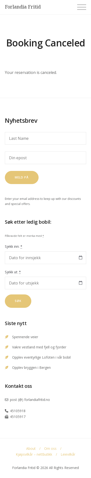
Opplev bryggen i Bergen (31, 367)
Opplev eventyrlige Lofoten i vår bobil (41, 357)
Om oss (50, 448)
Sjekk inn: (13, 246)
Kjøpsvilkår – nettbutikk (34, 454)
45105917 (17, 416)
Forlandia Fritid (23, 6)
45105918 (17, 410)
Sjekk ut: (13, 272)
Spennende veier (25, 337)
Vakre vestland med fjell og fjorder (39, 347)
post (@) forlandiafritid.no (30, 399)
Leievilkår (68, 454)
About (31, 448)
